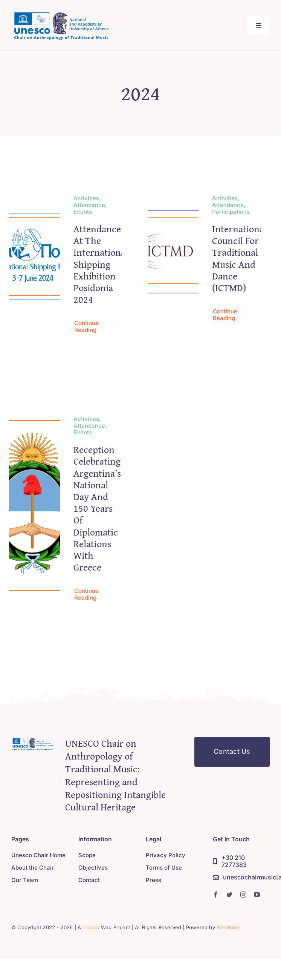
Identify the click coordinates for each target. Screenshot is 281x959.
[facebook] (216, 894)
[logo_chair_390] (61, 13)
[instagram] (243, 894)
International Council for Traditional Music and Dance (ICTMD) (239, 258)
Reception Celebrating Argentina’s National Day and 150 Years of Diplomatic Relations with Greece (97, 508)
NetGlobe (228, 927)
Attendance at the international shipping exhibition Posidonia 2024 (100, 264)
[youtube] (257, 894)
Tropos (90, 927)
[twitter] (229, 894)
